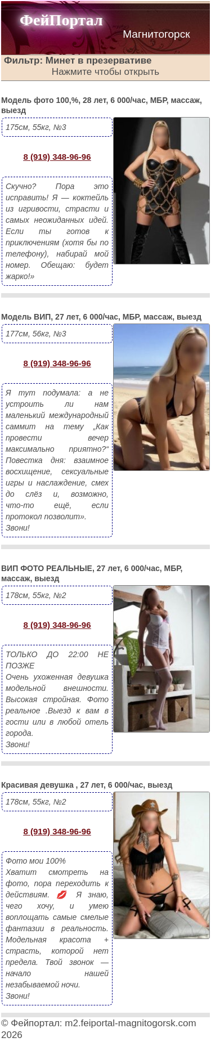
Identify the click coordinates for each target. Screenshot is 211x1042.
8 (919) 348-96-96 (57, 156)
